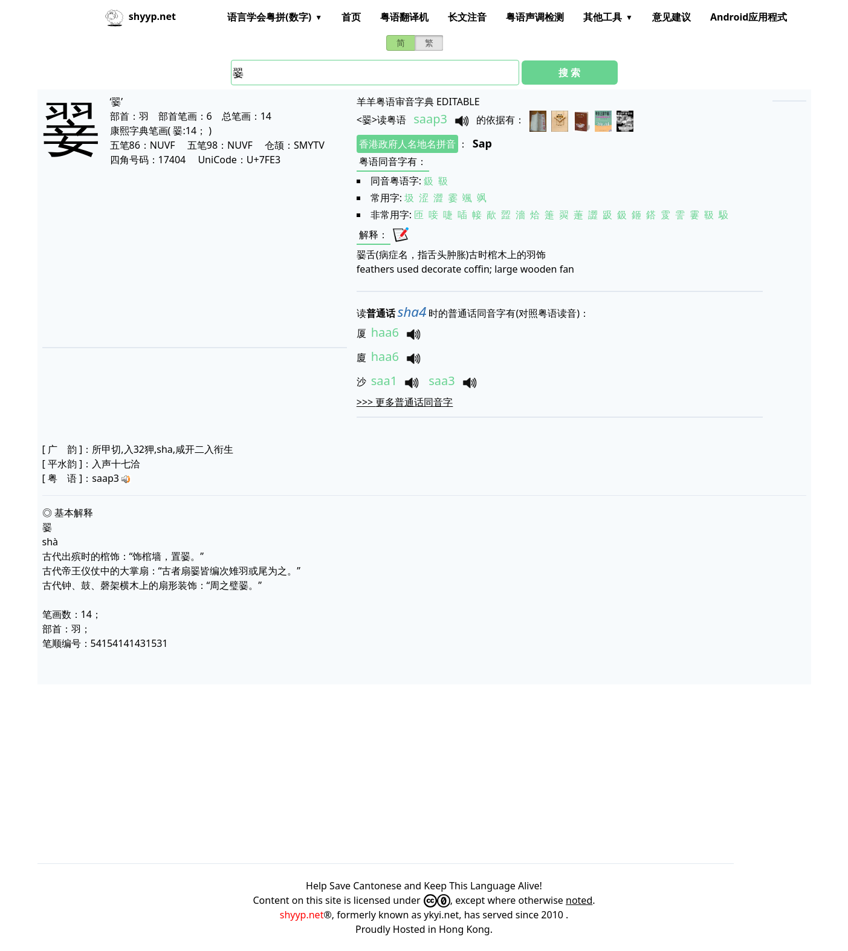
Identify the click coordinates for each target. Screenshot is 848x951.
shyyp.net (302, 914)
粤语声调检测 (535, 17)
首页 (351, 17)
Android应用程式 (748, 17)
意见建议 (671, 17)
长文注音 (467, 17)
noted (579, 900)
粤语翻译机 (404, 17)
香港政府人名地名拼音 (407, 144)
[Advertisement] (178, 256)
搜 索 (569, 72)
